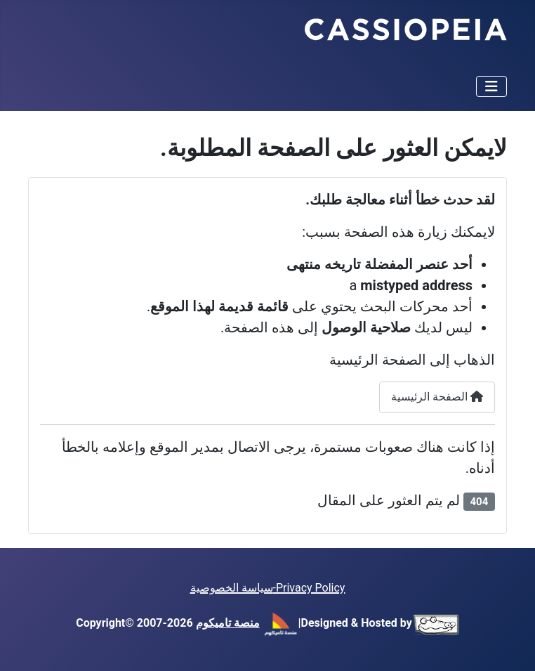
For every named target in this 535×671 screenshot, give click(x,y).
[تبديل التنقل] (491, 86)
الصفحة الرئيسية (437, 396)
